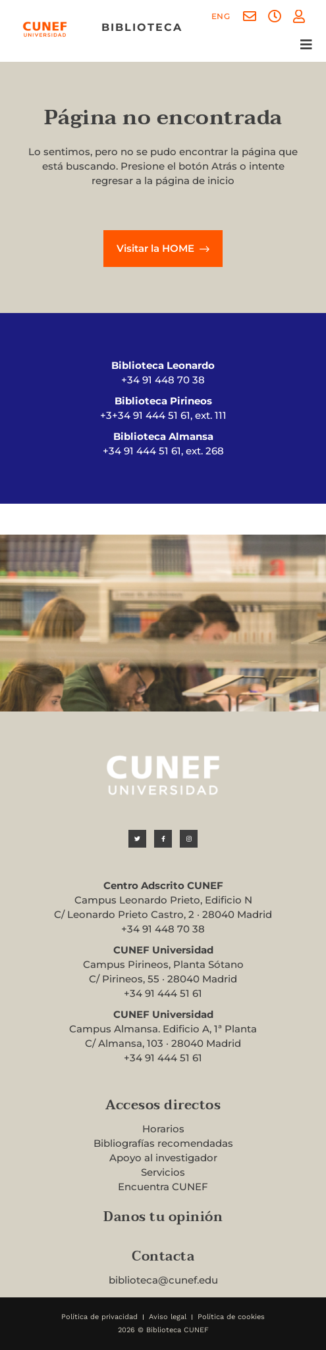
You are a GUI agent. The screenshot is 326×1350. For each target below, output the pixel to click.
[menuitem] (221, 16)
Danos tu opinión (163, 1217)
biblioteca (141, 27)
